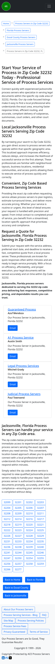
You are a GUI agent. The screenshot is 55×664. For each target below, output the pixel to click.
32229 (40, 535)
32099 (7, 502)
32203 (40, 502)
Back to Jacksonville (15, 595)
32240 (40, 547)
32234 (29, 541)
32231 (7, 541)
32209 (18, 513)
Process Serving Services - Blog (21, 615)
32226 (7, 535)
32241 (7, 552)
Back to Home (12, 579)
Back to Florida (35, 579)
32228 (29, 535)
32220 (29, 524)
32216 (29, 519)
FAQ (44, 615)
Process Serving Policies (31, 620)
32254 (29, 558)
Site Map (8, 620)
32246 (40, 552)
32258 (29, 563)
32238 (18, 547)
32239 (29, 547)
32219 (18, 524)
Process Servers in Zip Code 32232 (31, 23)
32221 (40, 524)
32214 (18, 519)
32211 (40, 513)
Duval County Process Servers (21, 37)
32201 (18, 502)
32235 (40, 541)
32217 (40, 519)
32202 (29, 502)
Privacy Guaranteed (14, 631)
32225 (40, 530)
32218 (7, 524)
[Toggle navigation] (49, 6)
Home (6, 23)
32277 (18, 569)
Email (13, 328)
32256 (7, 563)
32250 (18, 558)
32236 (7, 547)
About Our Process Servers (18, 609)
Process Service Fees (15, 626)
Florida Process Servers (18, 30)
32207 (40, 507)
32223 (18, 530)
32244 (18, 552)
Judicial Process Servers (24, 394)
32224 (29, 530)
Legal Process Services (23, 366)
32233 (18, 541)
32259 (40, 563)
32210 (29, 513)
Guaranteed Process (22, 309)
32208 (7, 513)
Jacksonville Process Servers (20, 44)
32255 (40, 558)
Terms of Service (39, 631)
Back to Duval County (16, 587)
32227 (18, 535)
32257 (18, 563)
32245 (29, 552)
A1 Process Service (21, 338)
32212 (7, 519)
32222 (7, 530)
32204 (7, 507)
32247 (7, 558)
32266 (7, 569)
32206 (29, 507)
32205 (18, 507)
